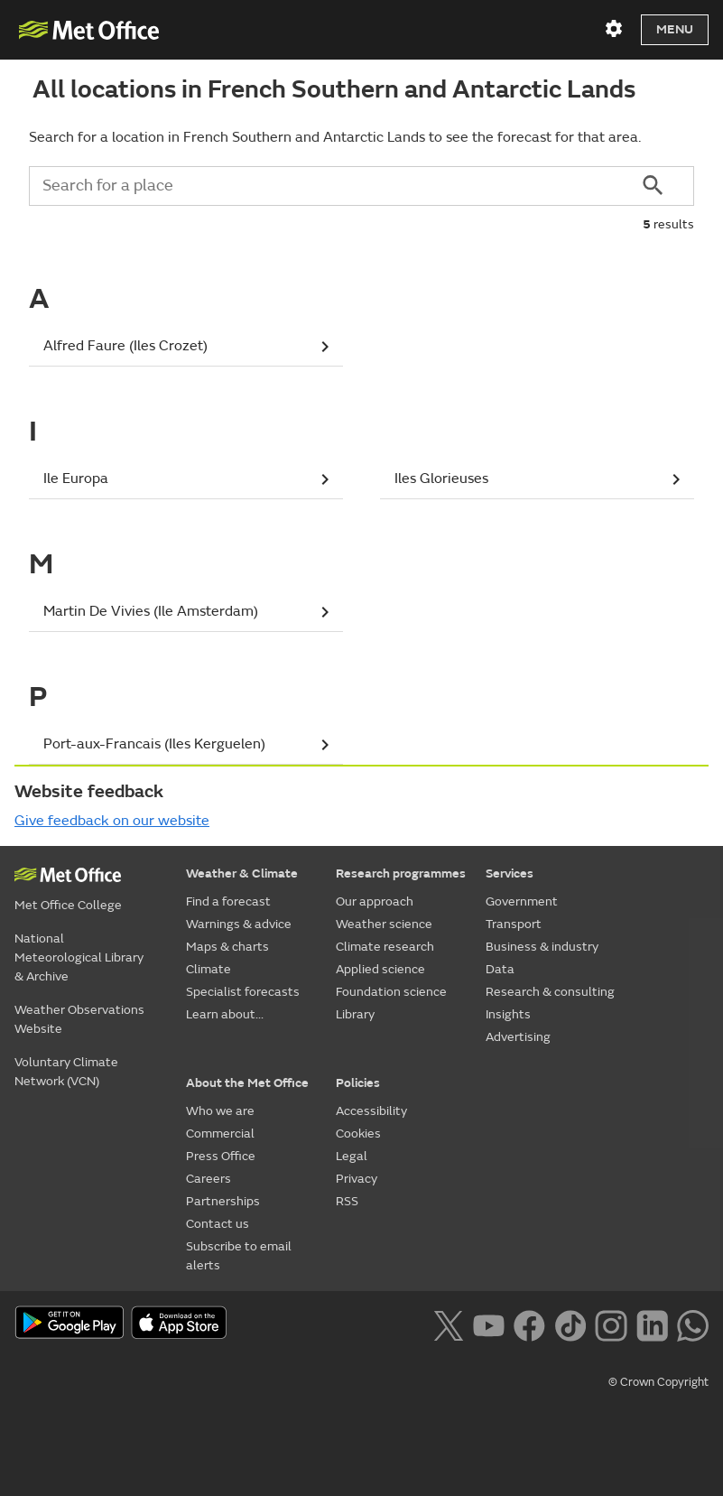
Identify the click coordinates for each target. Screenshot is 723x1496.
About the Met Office (247, 1083)
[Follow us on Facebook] (529, 1323)
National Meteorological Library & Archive (79, 957)
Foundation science (391, 991)
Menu (674, 29)
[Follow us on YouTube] (489, 1323)
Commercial (220, 1133)
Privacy (356, 1178)
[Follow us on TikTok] (570, 1323)
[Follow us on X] (448, 1323)
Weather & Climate (242, 873)
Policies (358, 1083)
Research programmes (401, 873)
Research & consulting (550, 991)
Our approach (374, 901)
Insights (508, 1014)
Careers (208, 1178)
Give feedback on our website (111, 821)
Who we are (220, 1111)
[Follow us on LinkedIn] (652, 1323)
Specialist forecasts (243, 991)
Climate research (385, 946)
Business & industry (542, 946)
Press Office (220, 1156)
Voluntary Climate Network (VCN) (66, 1072)
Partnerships (223, 1201)
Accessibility (371, 1111)
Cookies (358, 1133)
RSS (347, 1201)
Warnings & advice (239, 924)
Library (355, 1014)
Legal (351, 1156)
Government (522, 901)
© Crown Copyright (658, 1382)
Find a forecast (228, 901)
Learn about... (225, 1014)
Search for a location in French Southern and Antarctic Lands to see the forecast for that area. (335, 137)
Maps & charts (227, 946)
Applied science (380, 969)
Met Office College (68, 905)
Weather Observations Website (79, 1019)
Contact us (217, 1223)
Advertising (518, 1037)
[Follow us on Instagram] (610, 1323)
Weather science (384, 924)
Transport (514, 924)
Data (500, 969)
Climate (208, 969)
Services (509, 873)
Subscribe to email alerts (239, 1256)
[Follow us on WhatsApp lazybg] (693, 1323)
